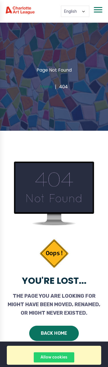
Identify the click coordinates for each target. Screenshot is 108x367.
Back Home (54, 333)
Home (46, 86)
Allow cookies (54, 357)
